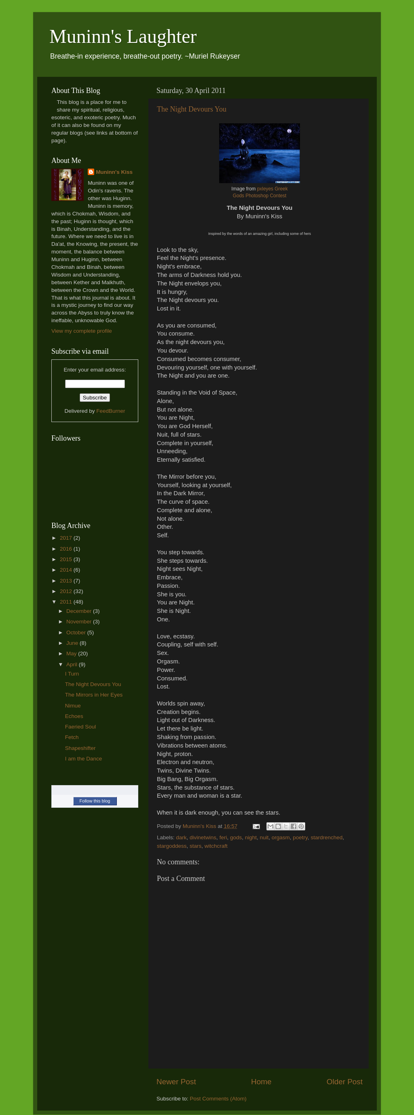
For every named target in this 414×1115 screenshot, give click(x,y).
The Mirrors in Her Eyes (94, 695)
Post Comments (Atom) (218, 1099)
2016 (67, 549)
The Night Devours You (191, 109)
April (72, 664)
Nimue (73, 706)
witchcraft (216, 846)
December (79, 611)
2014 (67, 570)
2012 (67, 591)
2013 (67, 581)
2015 (67, 559)
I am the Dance (83, 759)
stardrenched (326, 837)
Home (261, 1081)
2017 (67, 538)
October (76, 632)
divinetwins (203, 837)
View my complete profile (81, 331)
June (73, 643)
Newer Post (176, 1081)
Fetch (72, 737)
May (72, 653)
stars (195, 846)
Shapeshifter (80, 748)
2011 (67, 602)
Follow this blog (95, 800)
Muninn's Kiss (114, 172)
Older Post (345, 1081)
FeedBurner (110, 411)
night (251, 837)
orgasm (281, 837)
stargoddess (172, 846)
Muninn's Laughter (123, 36)
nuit (264, 837)
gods (236, 837)
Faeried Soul (80, 727)
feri (223, 837)
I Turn (72, 674)
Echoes (74, 716)
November (79, 622)
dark (181, 837)
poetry (300, 837)
